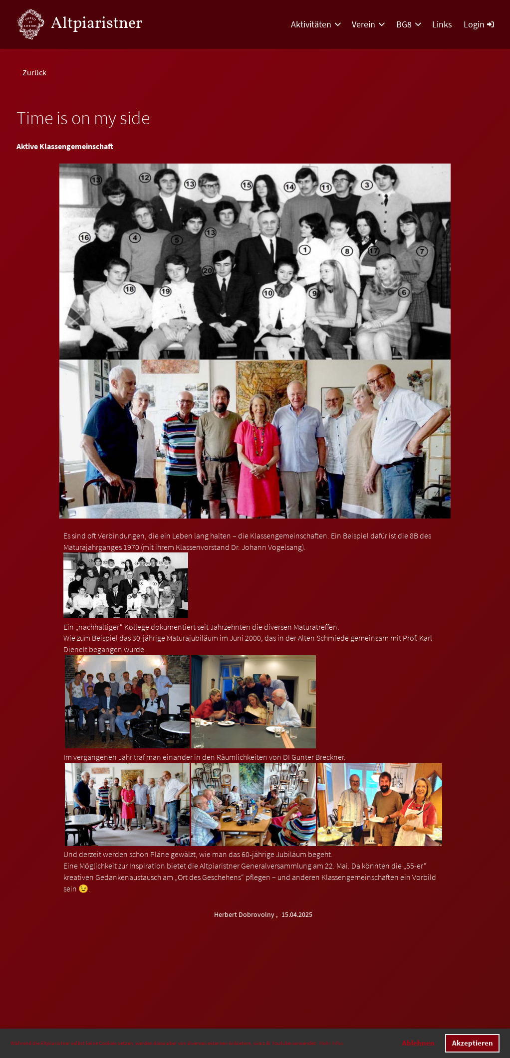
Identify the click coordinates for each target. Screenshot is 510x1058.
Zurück (34, 72)
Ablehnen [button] (418, 1043)
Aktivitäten (316, 24)
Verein (368, 24)
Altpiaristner (96, 24)
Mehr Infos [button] (331, 1043)
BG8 (408, 24)
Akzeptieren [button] (472, 1043)
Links (442, 24)
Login (479, 24)
